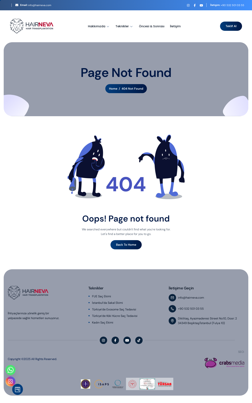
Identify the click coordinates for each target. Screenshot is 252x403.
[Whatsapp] (11, 370)
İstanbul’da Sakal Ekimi (107, 303)
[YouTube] (201, 5)
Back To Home (126, 245)
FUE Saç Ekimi (101, 296)
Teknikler (124, 26)
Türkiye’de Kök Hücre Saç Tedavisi (114, 316)
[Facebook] (194, 5)
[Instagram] (188, 5)
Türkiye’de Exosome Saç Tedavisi (114, 309)
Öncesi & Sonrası (151, 26)
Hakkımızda (99, 26)
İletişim (175, 26)
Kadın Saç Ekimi (102, 322)
